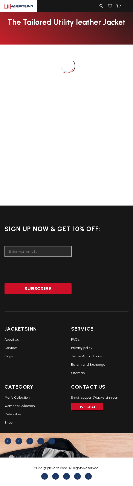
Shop (8, 422)
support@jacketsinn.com (100, 397)
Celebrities (13, 414)
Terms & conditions (86, 356)
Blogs (9, 356)
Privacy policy (81, 348)
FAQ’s (75, 339)
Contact (11, 348)
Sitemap (78, 373)
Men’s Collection (17, 397)
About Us (12, 339)
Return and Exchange (88, 364)
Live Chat (87, 407)
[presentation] (37, 267)
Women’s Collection (20, 406)
